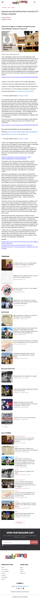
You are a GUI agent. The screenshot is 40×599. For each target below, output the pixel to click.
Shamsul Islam (17, 377)
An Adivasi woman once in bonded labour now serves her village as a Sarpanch (24, 263)
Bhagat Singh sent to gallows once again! (25, 376)
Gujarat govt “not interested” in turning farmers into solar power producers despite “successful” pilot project (25, 302)
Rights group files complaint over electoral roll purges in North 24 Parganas (25, 316)
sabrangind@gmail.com (21, 586)
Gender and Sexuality (20, 480)
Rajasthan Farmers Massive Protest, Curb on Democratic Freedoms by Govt (25, 276)
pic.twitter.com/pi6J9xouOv (19, 134)
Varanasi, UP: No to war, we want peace (25, 417)
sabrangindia (16, 358)
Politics (15, 305)
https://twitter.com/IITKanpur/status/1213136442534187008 (20, 77)
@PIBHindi (29, 132)
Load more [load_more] (19, 522)
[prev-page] (3, 426)
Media (13, 7)
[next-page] (6, 426)
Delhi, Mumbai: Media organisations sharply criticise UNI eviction (24, 514)
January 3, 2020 (23, 96)
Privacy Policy (15, 545)
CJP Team (15, 334)
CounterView (16, 318)
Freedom (4, 7)
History (3, 381)
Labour (3, 363)
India (9, 7)
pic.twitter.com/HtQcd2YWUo (24, 91)
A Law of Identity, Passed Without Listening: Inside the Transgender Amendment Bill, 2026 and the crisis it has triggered (25, 484)
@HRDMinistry (6, 134)
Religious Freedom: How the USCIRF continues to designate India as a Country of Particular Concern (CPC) (25, 403)
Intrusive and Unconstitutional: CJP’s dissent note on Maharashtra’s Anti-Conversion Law (25, 341)
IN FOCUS (5, 312)
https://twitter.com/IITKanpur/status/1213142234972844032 (20, 125)
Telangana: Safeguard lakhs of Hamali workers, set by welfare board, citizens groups (24, 355)
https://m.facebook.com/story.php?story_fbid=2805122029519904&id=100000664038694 (16, 158)
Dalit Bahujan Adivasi (18, 266)
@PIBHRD (35, 132)
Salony (16, 443)
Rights (3, 325)
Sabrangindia (6, 17)
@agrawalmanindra (11, 132)
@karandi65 (21, 132)
